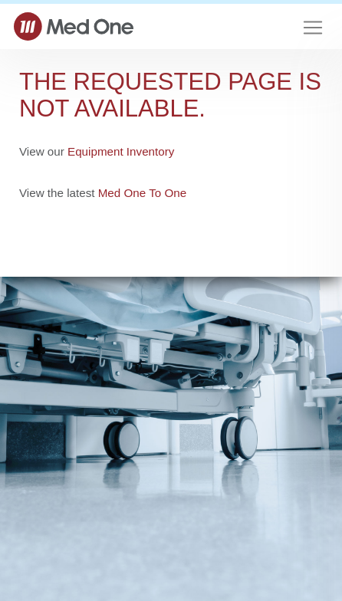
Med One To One (142, 192)
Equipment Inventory (120, 151)
